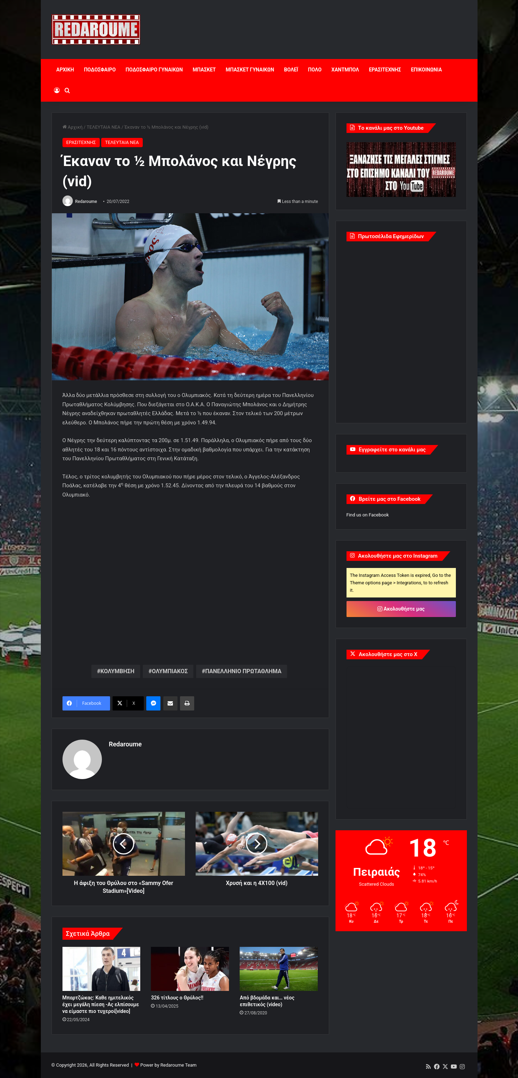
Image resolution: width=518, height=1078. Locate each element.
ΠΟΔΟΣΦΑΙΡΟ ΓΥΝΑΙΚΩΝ (154, 70)
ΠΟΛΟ (315, 70)
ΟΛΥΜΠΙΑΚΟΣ (170, 671)
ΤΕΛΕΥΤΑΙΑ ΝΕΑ (103, 127)
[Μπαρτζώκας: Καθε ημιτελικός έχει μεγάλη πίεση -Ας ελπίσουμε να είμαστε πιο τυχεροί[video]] (101, 969)
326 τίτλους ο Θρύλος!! (177, 998)
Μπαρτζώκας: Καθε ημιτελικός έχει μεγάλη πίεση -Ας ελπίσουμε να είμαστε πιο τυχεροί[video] (100, 1004)
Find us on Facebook (368, 514)
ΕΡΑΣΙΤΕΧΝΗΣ (385, 70)
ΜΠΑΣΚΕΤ (204, 70)
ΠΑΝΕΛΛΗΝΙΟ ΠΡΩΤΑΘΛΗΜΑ (243, 671)
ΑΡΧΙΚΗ (65, 70)
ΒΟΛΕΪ (291, 70)
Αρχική (72, 127)
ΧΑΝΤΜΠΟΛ (345, 70)
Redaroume (86, 201)
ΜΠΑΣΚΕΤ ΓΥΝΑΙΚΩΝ (250, 70)
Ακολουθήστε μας (401, 609)
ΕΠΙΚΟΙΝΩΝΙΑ (426, 70)
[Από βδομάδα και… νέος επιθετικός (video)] (279, 969)
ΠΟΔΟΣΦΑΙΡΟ (99, 70)
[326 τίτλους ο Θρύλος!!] (190, 969)
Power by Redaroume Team (168, 1065)
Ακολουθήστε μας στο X (388, 654)
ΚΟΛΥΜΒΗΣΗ (117, 671)
